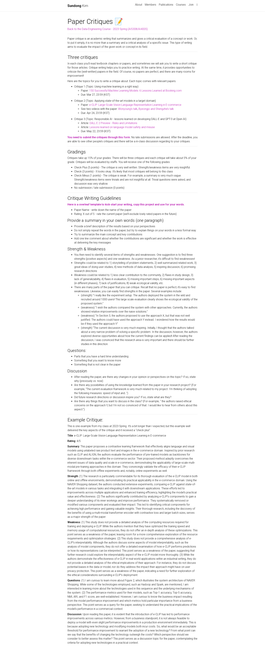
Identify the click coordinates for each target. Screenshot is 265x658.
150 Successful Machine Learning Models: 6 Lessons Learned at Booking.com (135, 90)
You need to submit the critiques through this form (98, 137)
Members (150, 4)
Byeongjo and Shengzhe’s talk (156, 108)
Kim (77, 6)
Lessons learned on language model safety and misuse (122, 127)
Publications (166, 4)
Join (191, 4)
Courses (181, 4)
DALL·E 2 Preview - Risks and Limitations (113, 123)
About (138, 4)
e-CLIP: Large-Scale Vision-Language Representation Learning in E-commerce (135, 104)
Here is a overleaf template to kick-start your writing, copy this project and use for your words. (126, 204)
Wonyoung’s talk (127, 108)
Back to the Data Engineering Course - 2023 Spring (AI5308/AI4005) (107, 29)
